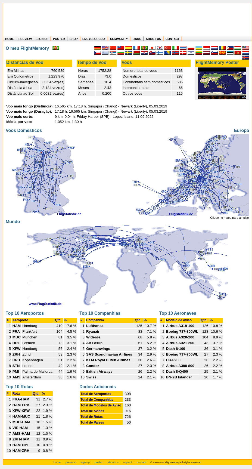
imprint (127, 462)
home (57, 462)
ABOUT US (153, 39)
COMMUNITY (119, 39)
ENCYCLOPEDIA (93, 39)
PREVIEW (25, 39)
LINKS (136, 39)
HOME (9, 39)
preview (71, 462)
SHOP (74, 39)
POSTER (59, 39)
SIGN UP (42, 39)
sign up (85, 462)
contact (141, 462)
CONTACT (172, 39)
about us (113, 462)
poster (99, 462)
